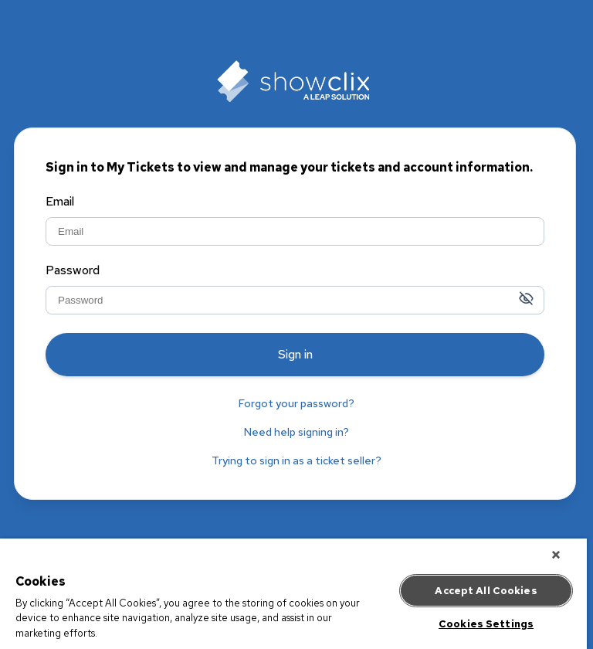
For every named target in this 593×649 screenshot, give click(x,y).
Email (60, 202)
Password (73, 271)
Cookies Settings (486, 622)
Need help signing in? (296, 432)
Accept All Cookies (486, 589)
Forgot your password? (296, 403)
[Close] (556, 553)
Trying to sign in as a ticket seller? (296, 460)
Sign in (295, 354)
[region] (293, 593)
